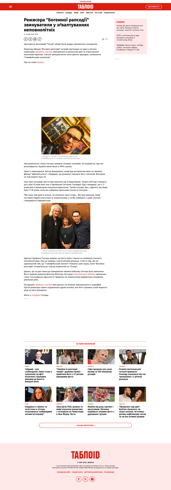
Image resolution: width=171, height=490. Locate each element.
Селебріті (60, 13)
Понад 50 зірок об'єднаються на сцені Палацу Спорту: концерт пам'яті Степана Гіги (130, 27)
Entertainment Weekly (83, 274)
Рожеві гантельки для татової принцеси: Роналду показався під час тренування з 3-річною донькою (132, 374)
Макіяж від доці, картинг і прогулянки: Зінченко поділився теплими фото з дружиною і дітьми (101, 410)
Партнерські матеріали (93, 472)
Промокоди (109, 472)
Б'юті (82, 13)
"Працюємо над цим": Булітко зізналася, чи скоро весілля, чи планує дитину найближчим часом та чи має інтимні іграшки (132, 412)
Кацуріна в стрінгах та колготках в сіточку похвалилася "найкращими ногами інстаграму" (38, 410)
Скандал (68, 13)
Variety (40, 62)
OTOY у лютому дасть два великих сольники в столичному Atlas (128, 37)
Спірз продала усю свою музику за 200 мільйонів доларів (100, 371)
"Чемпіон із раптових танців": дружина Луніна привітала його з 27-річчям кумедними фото (69, 373)
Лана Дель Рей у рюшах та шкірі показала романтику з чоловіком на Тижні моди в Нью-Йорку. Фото (69, 410)
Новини (120, 22)
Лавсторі (89, 13)
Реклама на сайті (63, 472)
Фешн (76, 13)
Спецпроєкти (109, 13)
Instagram (35, 295)
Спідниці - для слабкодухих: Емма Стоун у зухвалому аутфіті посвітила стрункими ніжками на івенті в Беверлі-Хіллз (38, 375)
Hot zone (98, 13)
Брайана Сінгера (44, 52)
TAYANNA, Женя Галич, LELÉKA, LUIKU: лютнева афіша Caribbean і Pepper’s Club (130, 47)
